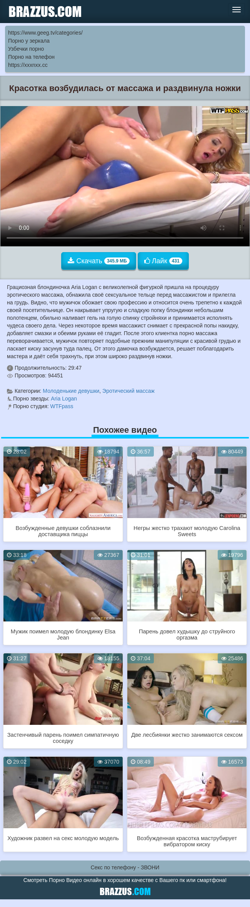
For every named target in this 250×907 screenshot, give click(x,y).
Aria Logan (64, 398)
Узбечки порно (26, 49)
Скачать (99, 261)
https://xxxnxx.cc (28, 65)
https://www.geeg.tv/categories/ (45, 33)
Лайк (163, 261)
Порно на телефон (31, 57)
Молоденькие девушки (71, 391)
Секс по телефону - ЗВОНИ (125, 867)
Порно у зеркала (29, 41)
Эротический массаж (128, 391)
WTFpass (61, 406)
